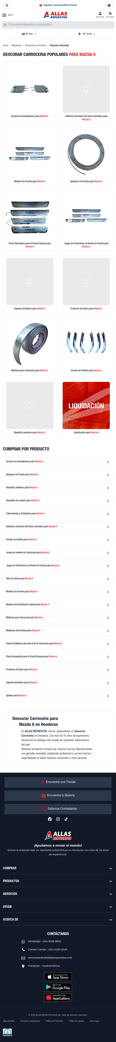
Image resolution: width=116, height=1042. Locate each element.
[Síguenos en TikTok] (66, 819)
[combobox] (58, 25)
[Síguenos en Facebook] (50, 819)
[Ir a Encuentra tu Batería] (58, 796)
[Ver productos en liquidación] (86, 408)
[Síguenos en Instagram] (58, 819)
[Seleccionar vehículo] (29, 34)
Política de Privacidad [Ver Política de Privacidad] (54, 1021)
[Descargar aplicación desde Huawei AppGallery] (58, 997)
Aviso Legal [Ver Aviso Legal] (94, 1021)
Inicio (5, 45)
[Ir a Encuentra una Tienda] (58, 782)
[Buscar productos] (5, 24)
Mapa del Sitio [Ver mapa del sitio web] (8, 1021)
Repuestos (17, 45)
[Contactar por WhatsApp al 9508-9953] (109, 5)
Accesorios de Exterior (35, 45)
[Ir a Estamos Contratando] (58, 809)
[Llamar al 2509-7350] (7, 5)
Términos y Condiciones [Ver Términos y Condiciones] (30, 1021)
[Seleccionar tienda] (86, 34)
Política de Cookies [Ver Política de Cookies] (76, 1021)
